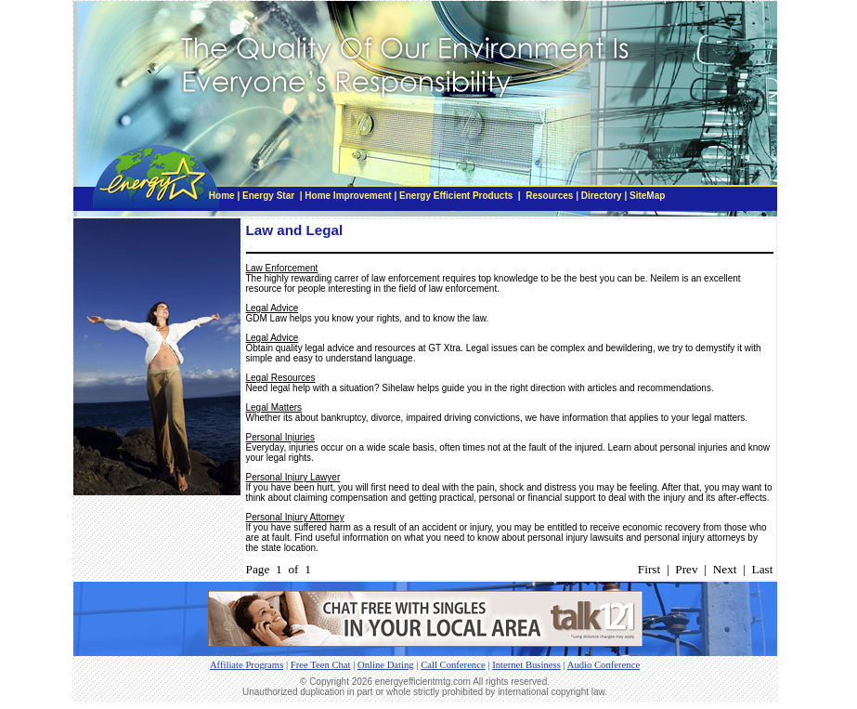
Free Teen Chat (321, 665)
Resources (549, 195)
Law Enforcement (282, 268)
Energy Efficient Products (456, 195)
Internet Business (526, 665)
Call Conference (453, 665)
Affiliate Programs (246, 665)
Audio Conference (603, 665)
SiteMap (647, 195)
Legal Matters (274, 407)
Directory (601, 195)
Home (222, 195)
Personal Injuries (280, 437)
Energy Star (269, 195)
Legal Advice (272, 308)
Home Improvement (348, 195)
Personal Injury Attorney (295, 517)
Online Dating (385, 665)
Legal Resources (281, 378)
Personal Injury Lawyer (293, 477)
